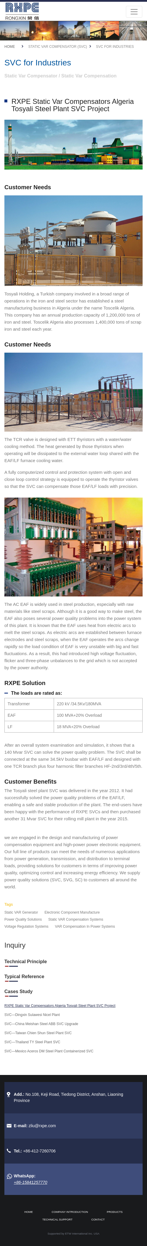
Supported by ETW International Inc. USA (73, 1233)
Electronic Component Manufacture (72, 912)
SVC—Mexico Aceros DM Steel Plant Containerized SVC (48, 1051)
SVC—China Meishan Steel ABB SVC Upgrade (41, 1024)
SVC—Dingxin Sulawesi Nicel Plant (32, 1015)
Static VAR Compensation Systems (75, 919)
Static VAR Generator (21, 912)
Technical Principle (25, 961)
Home (9, 47)
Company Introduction (70, 1211)
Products (115, 1211)
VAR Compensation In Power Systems (85, 926)
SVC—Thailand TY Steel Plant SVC (32, 1042)
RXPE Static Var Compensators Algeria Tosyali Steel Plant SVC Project (59, 1006)
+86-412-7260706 (39, 1151)
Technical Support (57, 1219)
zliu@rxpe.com (42, 1125)
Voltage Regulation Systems (26, 926)
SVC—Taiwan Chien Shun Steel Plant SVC (38, 1033)
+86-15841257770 (30, 1182)
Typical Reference (24, 976)
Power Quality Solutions (23, 919)
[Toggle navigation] (134, 12)
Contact (98, 1219)
